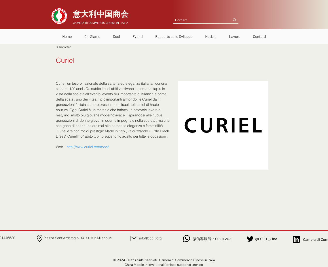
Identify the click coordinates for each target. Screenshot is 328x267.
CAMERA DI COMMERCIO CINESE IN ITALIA (100, 23)
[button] (92, 34)
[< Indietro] (70, 47)
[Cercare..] (198, 20)
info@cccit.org (150, 238)
